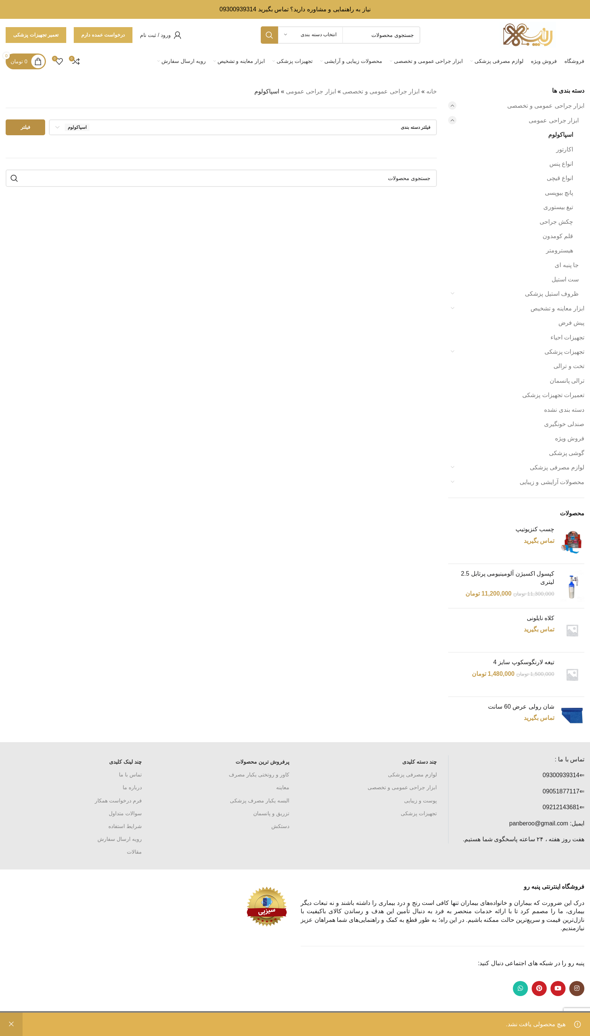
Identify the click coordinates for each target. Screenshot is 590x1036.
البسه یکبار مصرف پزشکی (259, 801)
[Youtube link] (558, 988)
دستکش (280, 826)
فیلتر (25, 127)
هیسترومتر (559, 250)
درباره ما (132, 787)
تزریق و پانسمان (271, 813)
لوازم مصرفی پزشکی (557, 467)
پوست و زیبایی (420, 801)
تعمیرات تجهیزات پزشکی (553, 395)
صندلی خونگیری (564, 424)
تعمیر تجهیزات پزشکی (36, 35)
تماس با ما (130, 775)
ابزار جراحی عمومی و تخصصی (545, 105)
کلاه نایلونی (540, 618)
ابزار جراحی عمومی (554, 120)
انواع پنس (561, 163)
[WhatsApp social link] (520, 988)
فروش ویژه (569, 438)
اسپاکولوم (560, 134)
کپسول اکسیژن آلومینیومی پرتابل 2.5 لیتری (507, 577)
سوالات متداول (125, 813)
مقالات (134, 852)
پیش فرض (571, 322)
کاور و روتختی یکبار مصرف (259, 775)
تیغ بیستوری (558, 207)
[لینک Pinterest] (539, 988)
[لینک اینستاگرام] (576, 988)
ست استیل (565, 279)
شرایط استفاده (125, 826)
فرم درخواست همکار (118, 801)
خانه (431, 91)
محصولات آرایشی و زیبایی (552, 482)
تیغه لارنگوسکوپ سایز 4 (523, 662)
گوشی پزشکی (566, 453)
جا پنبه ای (567, 265)
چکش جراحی (556, 222)
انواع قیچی (560, 178)
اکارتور (564, 149)
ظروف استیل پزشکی (552, 293)
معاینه (282, 787)
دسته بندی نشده (564, 409)
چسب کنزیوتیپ (534, 529)
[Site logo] (528, 34)
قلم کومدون (558, 236)
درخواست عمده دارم (103, 35)
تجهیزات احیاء (567, 337)
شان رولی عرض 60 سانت (521, 706)
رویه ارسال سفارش (119, 839)
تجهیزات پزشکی (564, 351)
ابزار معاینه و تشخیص (557, 308)
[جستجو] (221, 178)
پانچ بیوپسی (559, 192)
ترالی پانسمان (567, 380)
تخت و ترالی (569, 366)
